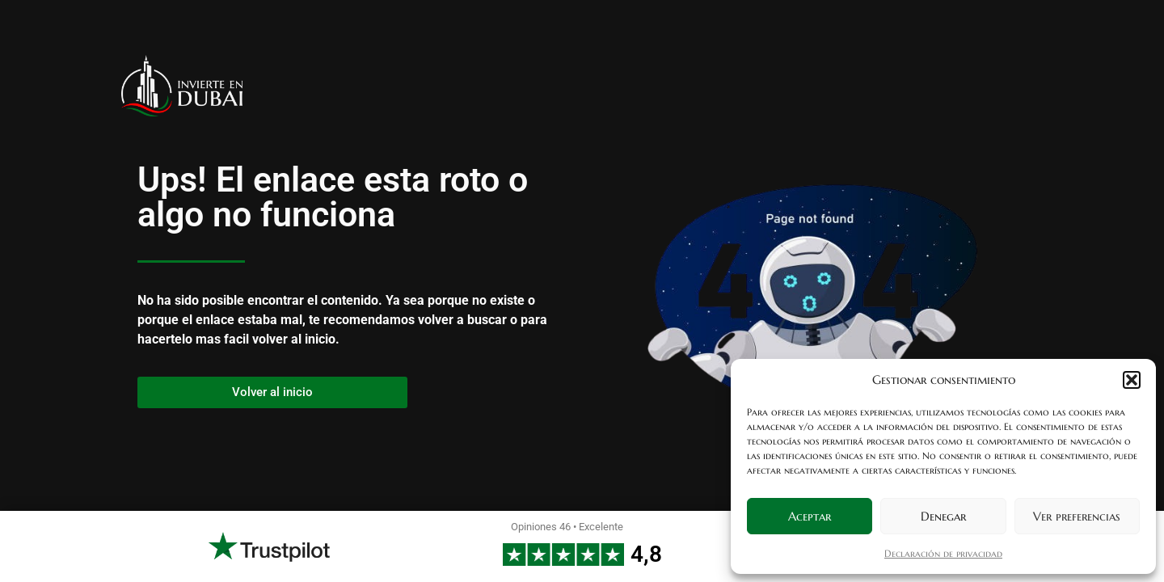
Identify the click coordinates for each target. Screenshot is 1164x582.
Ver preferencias (1076, 516)
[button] (1132, 380)
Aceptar (809, 516)
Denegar (943, 516)
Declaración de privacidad (943, 553)
